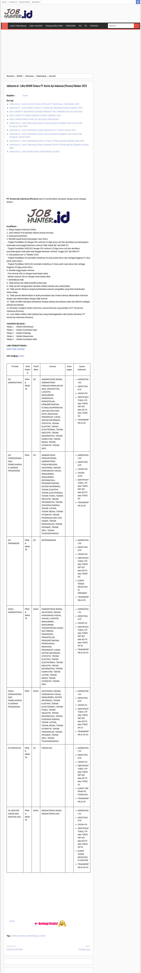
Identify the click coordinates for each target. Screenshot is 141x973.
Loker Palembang (18, 26)
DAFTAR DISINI (16, 349)
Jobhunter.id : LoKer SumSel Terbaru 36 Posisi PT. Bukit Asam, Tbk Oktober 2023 (44, 104)
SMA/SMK (71, 26)
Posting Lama (84, 949)
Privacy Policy (24, 2)
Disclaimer (36, 2)
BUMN (14, 936)
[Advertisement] (70, 51)
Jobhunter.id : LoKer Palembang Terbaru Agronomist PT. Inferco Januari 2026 (42, 130)
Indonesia (22, 936)
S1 (86, 26)
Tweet (25, 95)
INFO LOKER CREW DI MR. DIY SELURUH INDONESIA (34, 119)
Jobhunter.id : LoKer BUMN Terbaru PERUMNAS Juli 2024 (34, 151)
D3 (80, 26)
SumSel (42, 936)
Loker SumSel (36, 26)
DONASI (94, 26)
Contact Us (13, 2)
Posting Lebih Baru (15, 949)
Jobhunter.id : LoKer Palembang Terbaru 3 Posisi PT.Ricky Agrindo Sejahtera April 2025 (46, 141)
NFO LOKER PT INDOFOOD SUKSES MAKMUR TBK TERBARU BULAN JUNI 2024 (45, 112)
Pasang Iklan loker (54, 26)
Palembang (33, 936)
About (4, 2)
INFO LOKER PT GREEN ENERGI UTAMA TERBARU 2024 (35, 115)
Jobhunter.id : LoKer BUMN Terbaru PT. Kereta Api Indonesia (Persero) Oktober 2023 (45, 108)
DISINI (21, 356)
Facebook (138, 2)
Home (5, 26)
